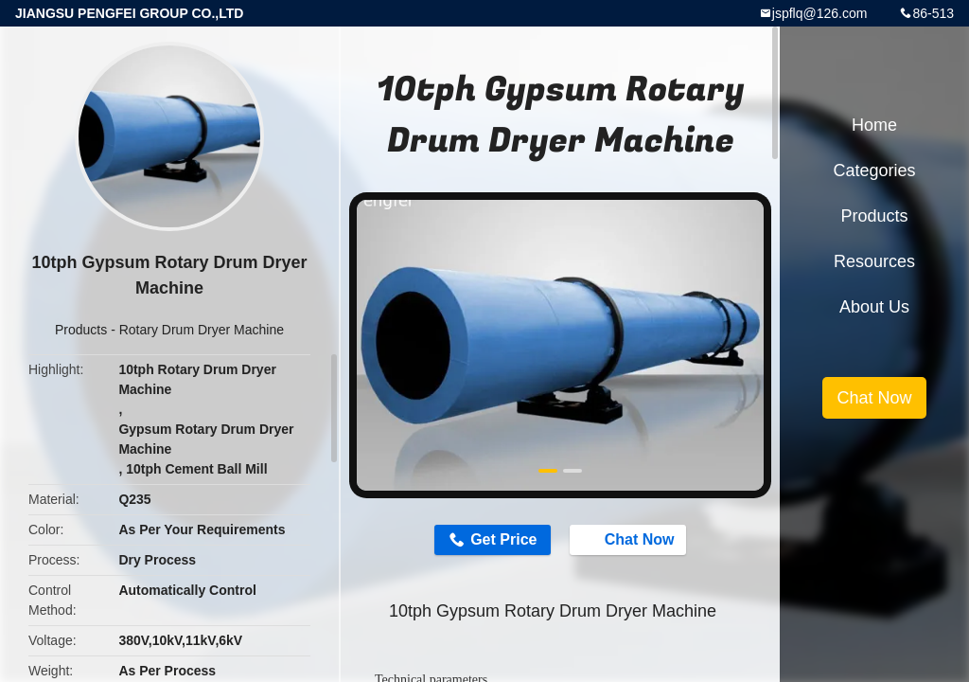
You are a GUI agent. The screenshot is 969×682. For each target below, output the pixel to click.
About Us (874, 306)
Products (81, 329)
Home (874, 125)
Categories (874, 170)
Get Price (503, 539)
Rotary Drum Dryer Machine (201, 329)
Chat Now (630, 538)
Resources (874, 261)
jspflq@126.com (820, 13)
